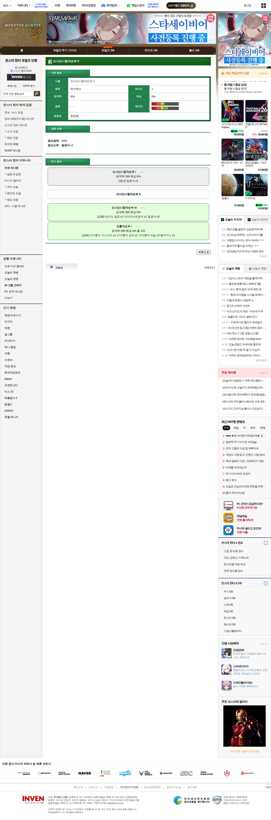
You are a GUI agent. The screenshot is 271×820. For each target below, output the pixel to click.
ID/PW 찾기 (29, 86)
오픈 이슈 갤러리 (14, 266)
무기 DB (228, 591)
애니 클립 (10, 347)
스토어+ (263, 73)
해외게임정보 (12, 372)
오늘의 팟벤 (11, 278)
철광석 (130, 180)
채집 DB (228, 611)
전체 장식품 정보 (233, 570)
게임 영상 (10, 366)
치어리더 (9, 340)
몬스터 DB (229, 617)
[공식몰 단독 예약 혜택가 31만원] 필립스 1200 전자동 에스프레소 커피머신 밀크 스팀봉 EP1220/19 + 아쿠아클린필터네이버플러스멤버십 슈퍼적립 (245, 394)
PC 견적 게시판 (13, 291)
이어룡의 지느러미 (101, 235)
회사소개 (78, 787)
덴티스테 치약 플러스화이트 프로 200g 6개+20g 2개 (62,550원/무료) (245, 401)
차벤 (7, 328)
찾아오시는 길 (174, 787)
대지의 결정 (112, 216)
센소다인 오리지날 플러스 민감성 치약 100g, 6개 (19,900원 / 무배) (245, 408)
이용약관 (108, 787)
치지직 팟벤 (11, 144)
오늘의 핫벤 (11, 272)
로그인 (247, 5)
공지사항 (191, 787)
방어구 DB (229, 598)
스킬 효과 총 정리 (233, 551)
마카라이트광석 (133, 216)
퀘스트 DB (229, 624)
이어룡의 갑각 (125, 235)
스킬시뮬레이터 (233, 631)
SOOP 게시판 (12, 150)
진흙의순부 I (124, 226)
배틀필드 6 (10, 398)
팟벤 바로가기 (12, 315)
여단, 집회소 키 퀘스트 (236, 557)
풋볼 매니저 (11, 417)
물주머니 (165, 235)
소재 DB (228, 604)
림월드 (8, 404)
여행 (7, 353)
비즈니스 (93, 787)
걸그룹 (8, 334)
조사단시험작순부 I (124, 171)
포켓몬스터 (11, 385)
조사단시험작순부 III (124, 207)
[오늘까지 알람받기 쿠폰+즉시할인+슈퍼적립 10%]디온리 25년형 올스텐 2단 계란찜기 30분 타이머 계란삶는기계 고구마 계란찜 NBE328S (245, 380)
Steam (8, 378)
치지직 (8, 321)
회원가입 (12, 86)
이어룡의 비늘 (147, 235)
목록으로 (203, 252)
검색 (37, 93)
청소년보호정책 (152, 787)
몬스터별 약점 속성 (234, 564)
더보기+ (263, 256)
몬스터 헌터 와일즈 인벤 (21, 60)
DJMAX (8, 410)
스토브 (8, 359)
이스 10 (8, 391)
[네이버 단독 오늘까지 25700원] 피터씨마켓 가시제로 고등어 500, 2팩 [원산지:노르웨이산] (245, 387)
